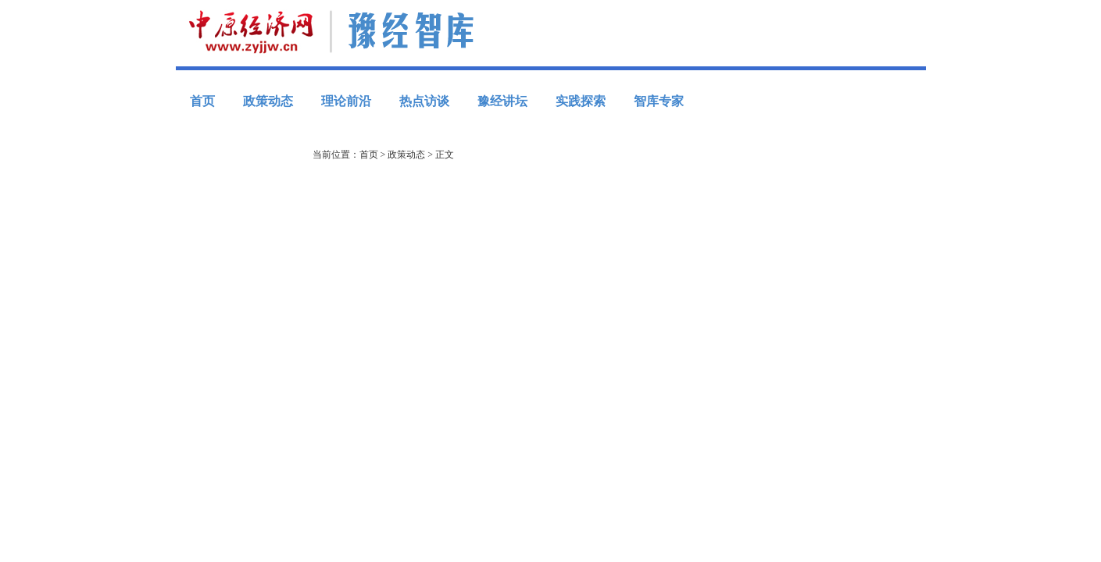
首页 (202, 101)
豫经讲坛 (502, 101)
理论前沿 (346, 101)
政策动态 (268, 101)
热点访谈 (424, 101)
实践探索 (581, 101)
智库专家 (659, 101)
